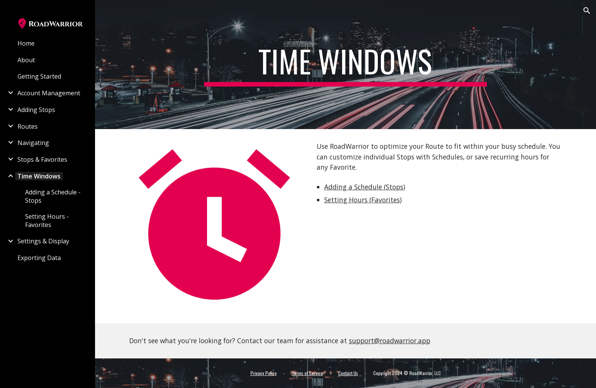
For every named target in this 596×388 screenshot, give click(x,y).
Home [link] (26, 43)
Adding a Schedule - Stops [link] (53, 196)
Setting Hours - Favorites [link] (47, 220)
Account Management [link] (48, 93)
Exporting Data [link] (39, 258)
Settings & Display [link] (43, 241)
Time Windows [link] (38, 176)
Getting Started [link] (39, 76)
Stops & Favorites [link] (42, 159)
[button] (587, 11)
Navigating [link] (33, 143)
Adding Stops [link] (36, 110)
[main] (345, 64)
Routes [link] (27, 126)
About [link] (26, 60)
